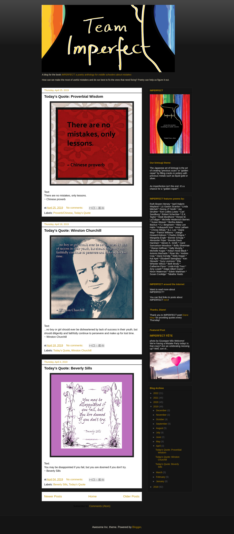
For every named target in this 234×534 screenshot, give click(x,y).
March (159, 472)
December (161, 410)
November (161, 415)
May (158, 441)
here (166, 300)
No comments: (75, 207)
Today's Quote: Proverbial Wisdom (73, 96)
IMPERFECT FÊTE (161, 335)
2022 (156, 393)
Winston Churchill (81, 350)
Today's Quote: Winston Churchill (72, 230)
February (161, 477)
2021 (156, 397)
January (160, 481)
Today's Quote (82, 213)
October (160, 419)
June (159, 437)
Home (92, 496)
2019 (156, 406)
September (162, 423)
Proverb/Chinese (63, 213)
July (158, 432)
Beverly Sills (60, 484)
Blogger (136, 527)
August (160, 428)
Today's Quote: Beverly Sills (68, 368)
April (158, 446)
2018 (156, 487)
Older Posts (131, 496)
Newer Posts (53, 496)
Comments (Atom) (99, 506)
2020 (156, 402)
